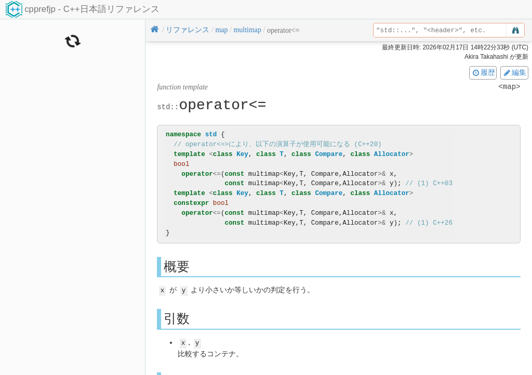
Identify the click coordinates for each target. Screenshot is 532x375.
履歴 (483, 72)
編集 (514, 72)
